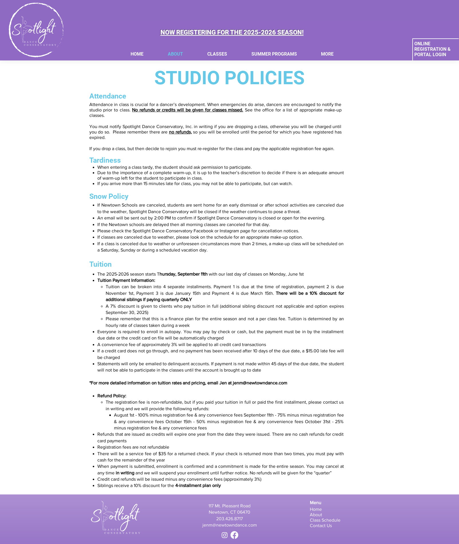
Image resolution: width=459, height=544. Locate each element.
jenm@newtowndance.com (260, 382)
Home (316, 509)
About (316, 514)
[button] (327, 54)
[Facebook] (234, 535)
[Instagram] (224, 535)
